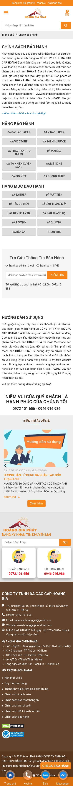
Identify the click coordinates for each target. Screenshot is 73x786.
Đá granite (18, 176)
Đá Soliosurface (54, 141)
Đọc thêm (12, 497)
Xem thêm (36, 503)
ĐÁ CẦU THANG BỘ (54, 213)
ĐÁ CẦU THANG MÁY (54, 203)
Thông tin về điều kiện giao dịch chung (25, 688)
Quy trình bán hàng (14, 683)
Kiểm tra (57, 275)
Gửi (65, 542)
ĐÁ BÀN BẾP (19, 194)
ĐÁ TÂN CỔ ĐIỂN (19, 203)
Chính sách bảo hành (15, 716)
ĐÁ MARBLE (54, 150)
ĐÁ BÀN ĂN (19, 231)
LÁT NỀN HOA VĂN (19, 213)
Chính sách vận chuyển (16, 705)
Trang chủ (8, 34)
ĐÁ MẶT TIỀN (54, 194)
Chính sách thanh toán (16, 694)
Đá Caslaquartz (18, 132)
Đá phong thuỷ (54, 176)
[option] (36, 464)
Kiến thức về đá (12, 677)
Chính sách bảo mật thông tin (20, 700)
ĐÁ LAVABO (19, 222)
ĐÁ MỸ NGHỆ (54, 163)
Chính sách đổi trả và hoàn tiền (21, 711)
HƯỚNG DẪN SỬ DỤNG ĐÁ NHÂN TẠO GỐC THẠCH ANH (32, 477)
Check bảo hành (55, 766)
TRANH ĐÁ (54, 231)
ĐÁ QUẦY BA (54, 222)
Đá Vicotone (18, 141)
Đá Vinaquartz (54, 132)
